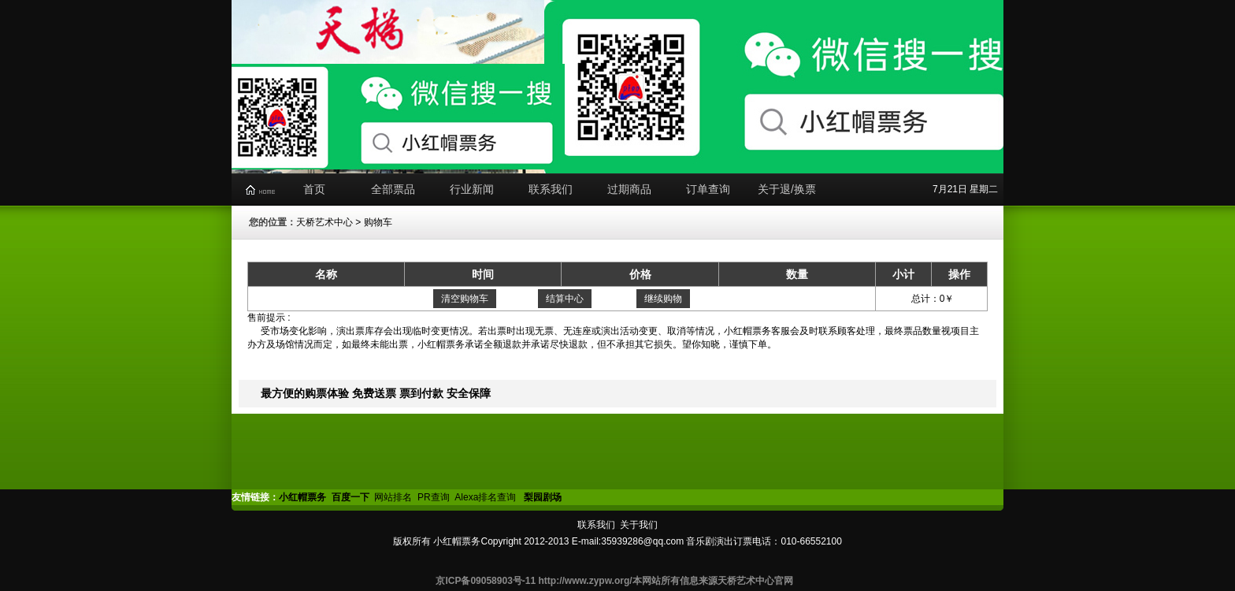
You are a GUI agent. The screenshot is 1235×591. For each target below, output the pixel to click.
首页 (314, 189)
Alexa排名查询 (486, 497)
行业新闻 (472, 189)
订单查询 (708, 189)
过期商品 (629, 189)
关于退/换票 (787, 189)
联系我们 (550, 189)
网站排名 (393, 497)
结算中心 (565, 298)
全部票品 (393, 189)
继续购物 (663, 298)
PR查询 (433, 497)
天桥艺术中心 (324, 222)
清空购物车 (464, 298)
